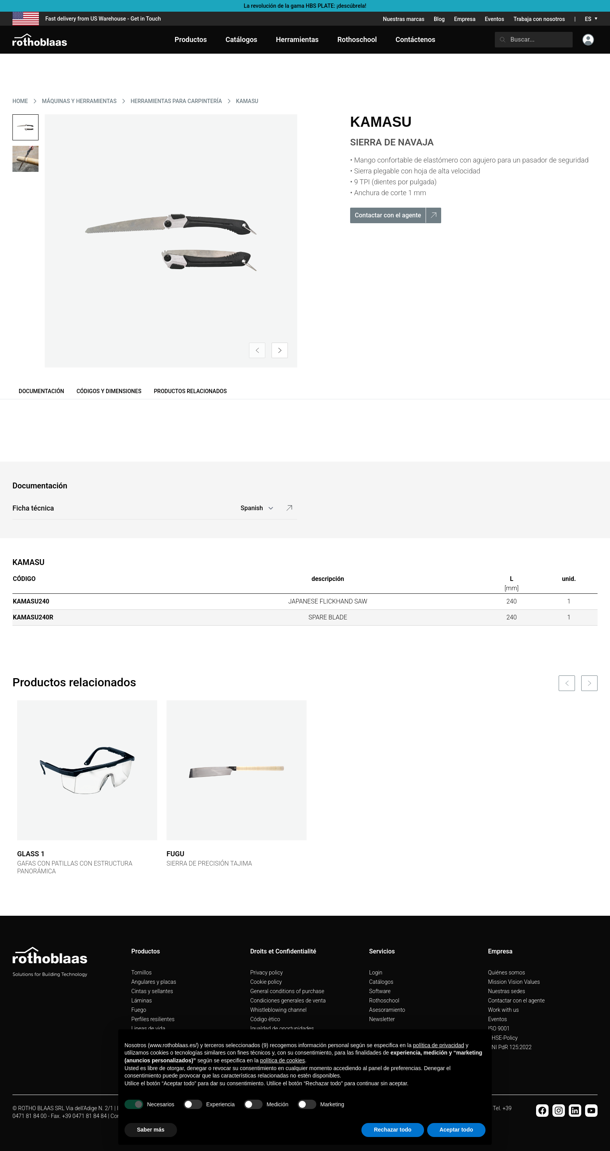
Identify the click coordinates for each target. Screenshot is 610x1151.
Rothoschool (384, 1000)
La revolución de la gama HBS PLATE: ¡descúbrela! (305, 6)
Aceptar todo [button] (456, 1130)
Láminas (141, 1000)
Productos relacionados (190, 391)
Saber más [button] (151, 1130)
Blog (439, 19)
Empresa (464, 19)
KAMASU (247, 101)
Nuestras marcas (403, 19)
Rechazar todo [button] (392, 1130)
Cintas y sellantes (152, 991)
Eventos (494, 19)
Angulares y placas (153, 982)
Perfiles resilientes (153, 1019)
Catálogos (381, 982)
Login (375, 972)
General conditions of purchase (287, 991)
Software (380, 991)
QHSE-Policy (502, 1038)
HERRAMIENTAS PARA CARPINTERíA (176, 101)
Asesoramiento (387, 1010)
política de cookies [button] (282, 1060)
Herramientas (297, 39)
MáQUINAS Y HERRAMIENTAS (79, 101)
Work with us (503, 1010)
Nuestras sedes (506, 991)
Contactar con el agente (516, 1000)
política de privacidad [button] (439, 1045)
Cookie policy (266, 982)
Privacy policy (266, 972)
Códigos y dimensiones (109, 391)
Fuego (138, 1010)
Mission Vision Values (514, 982)
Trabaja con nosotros (539, 19)
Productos (191, 39)
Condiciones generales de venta (288, 1000)
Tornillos (141, 972)
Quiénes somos (506, 972)
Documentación (41, 391)
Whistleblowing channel (278, 1010)
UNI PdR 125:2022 (509, 1047)
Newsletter (382, 1019)
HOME (20, 101)
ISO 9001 (499, 1028)
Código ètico (265, 1019)
